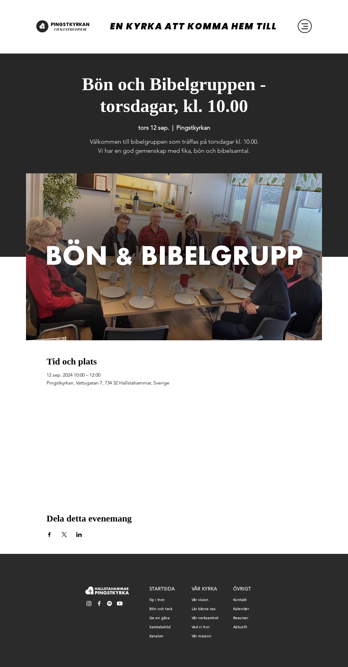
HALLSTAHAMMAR (70, 29)
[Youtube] (119, 603)
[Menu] (305, 26)
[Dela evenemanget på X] (64, 534)
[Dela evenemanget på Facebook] (49, 534)
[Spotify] (109, 603)
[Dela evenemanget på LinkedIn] (79, 534)
